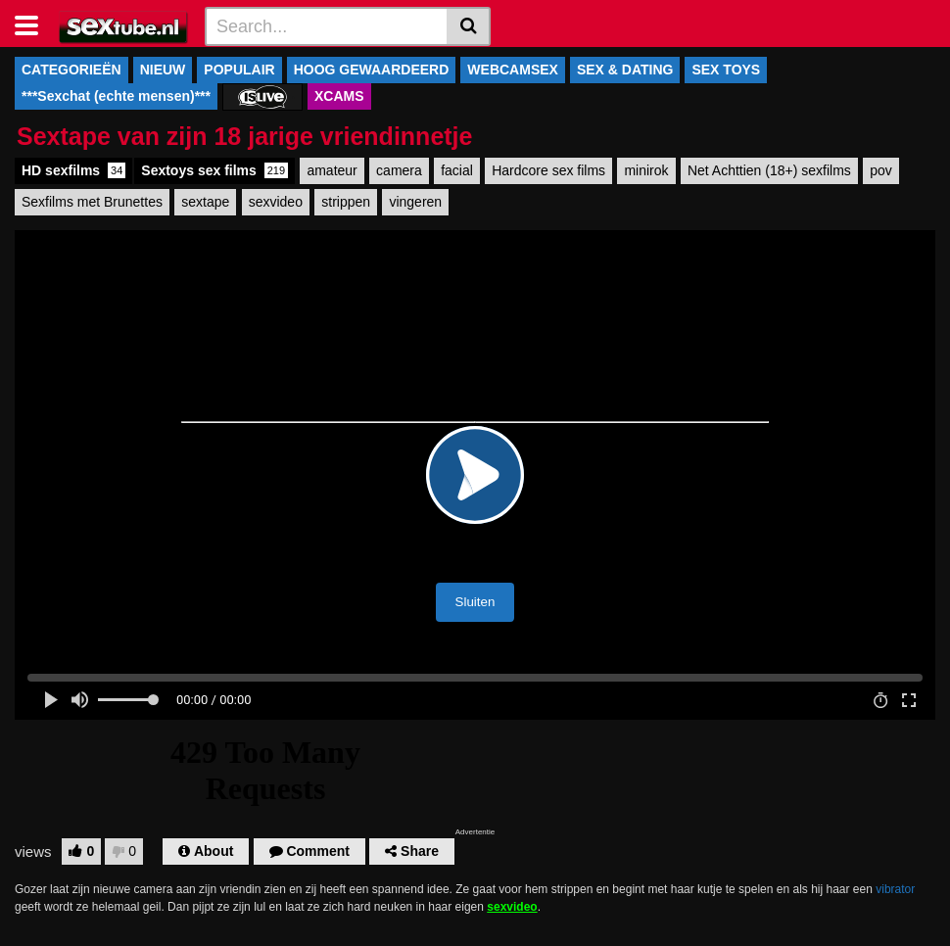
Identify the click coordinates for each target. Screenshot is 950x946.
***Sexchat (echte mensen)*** (116, 96)
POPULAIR (239, 69)
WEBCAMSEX (512, 69)
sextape (205, 202)
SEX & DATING (625, 69)
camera (399, 170)
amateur (331, 170)
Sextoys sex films (214, 170)
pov (881, 170)
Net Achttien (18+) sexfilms (769, 170)
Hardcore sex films (548, 170)
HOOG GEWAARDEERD (372, 69)
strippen (345, 202)
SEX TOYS (725, 69)
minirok (646, 170)
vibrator (895, 889)
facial (457, 170)
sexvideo (276, 202)
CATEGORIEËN (71, 69)
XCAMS (339, 96)
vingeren (415, 202)
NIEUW (163, 69)
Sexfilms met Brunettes (92, 202)
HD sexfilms (73, 170)
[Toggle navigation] (34, 23)
